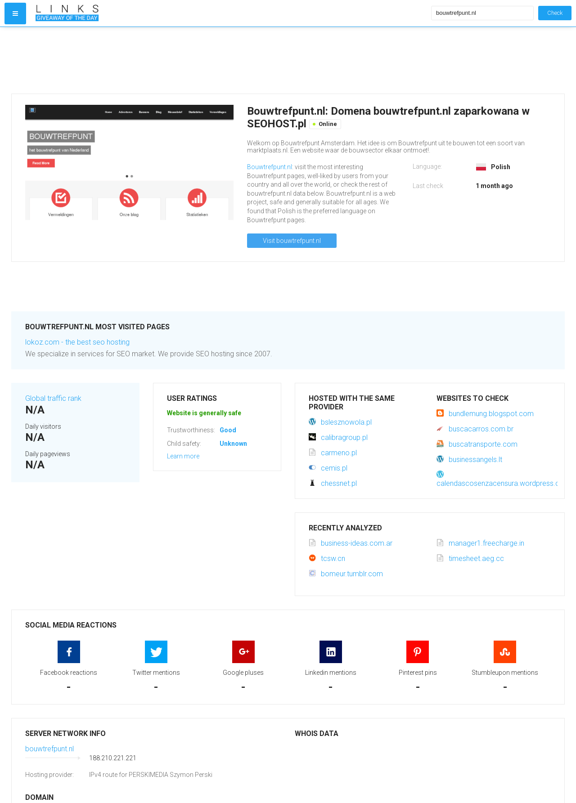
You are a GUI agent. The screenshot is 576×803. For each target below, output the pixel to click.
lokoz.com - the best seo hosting (77, 342)
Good (228, 430)
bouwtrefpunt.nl (49, 749)
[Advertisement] (231, 60)
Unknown (233, 443)
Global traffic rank (53, 398)
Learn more (183, 456)
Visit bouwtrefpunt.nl (292, 240)
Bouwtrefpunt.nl (269, 166)
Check (554, 12)
